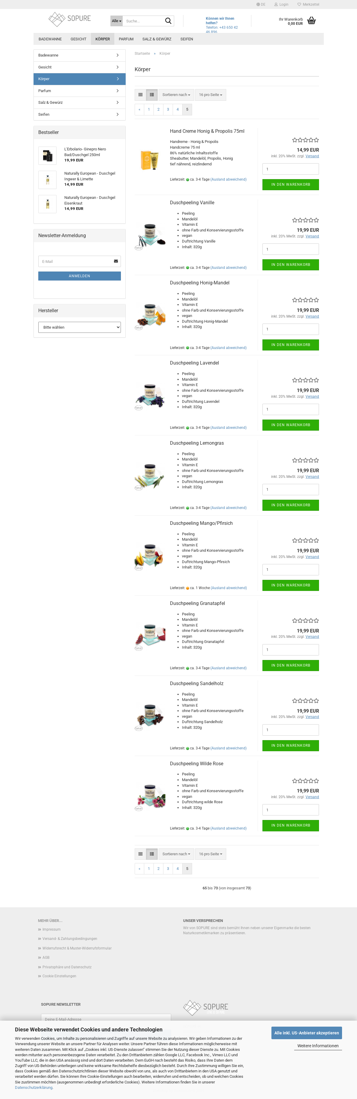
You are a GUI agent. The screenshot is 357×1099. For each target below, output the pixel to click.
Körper (102, 39)
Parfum (126, 39)
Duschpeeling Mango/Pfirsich (201, 523)
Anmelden (79, 276)
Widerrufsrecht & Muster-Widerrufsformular (77, 948)
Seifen (186, 39)
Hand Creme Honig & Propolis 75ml (207, 131)
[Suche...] (116, 21)
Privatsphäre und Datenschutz (67, 967)
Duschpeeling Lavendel (194, 363)
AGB (45, 957)
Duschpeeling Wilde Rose (196, 763)
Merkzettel (308, 4)
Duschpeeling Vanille (192, 202)
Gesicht (78, 39)
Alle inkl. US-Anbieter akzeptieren (306, 1033)
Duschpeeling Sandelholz (197, 683)
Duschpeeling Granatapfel (197, 603)
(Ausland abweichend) (228, 179)
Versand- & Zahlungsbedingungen (69, 939)
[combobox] (176, 95)
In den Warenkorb (290, 184)
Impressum (51, 929)
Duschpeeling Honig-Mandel (200, 283)
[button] (261, 4)
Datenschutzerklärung (33, 1087)
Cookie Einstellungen (59, 976)
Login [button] (281, 4)
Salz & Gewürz (156, 39)
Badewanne (50, 39)
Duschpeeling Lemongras (197, 443)
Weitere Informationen (318, 1045)
